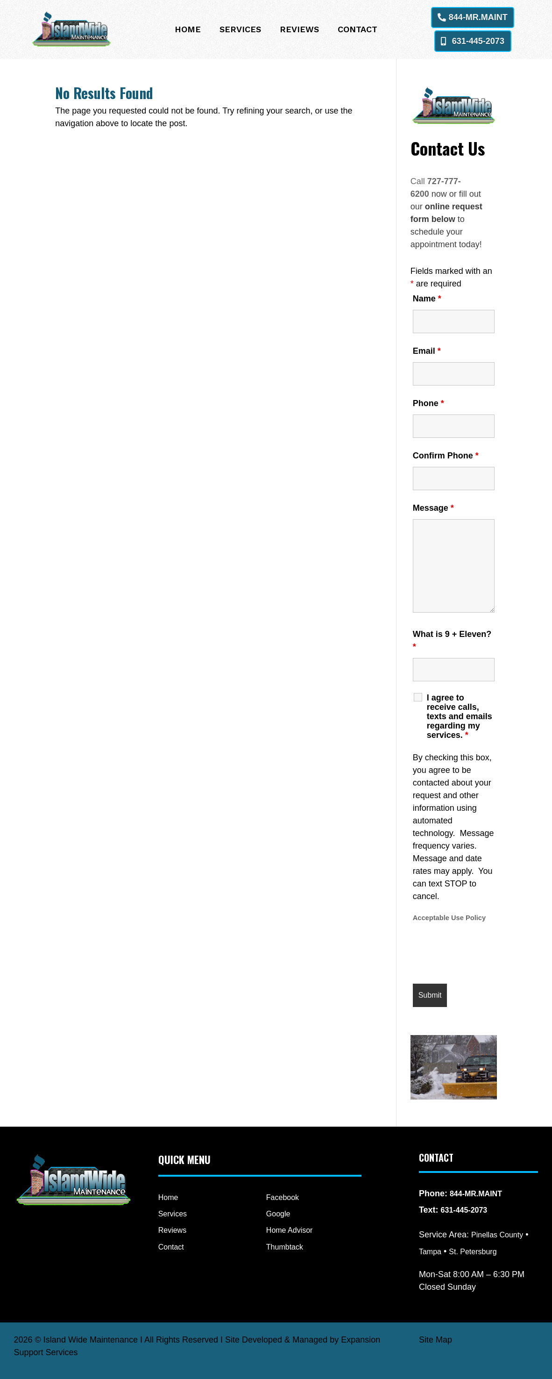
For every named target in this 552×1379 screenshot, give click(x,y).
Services (240, 30)
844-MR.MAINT (478, 17)
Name (427, 298)
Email (427, 351)
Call (418, 181)
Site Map (435, 1339)
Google (278, 1214)
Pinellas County (497, 1235)
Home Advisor (289, 1230)
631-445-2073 (478, 41)
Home (188, 30)
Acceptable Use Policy (449, 918)
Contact (357, 30)
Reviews (299, 30)
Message (433, 508)
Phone (428, 403)
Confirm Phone (446, 455)
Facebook (282, 1197)
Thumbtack (284, 1247)
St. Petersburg (472, 1252)
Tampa (430, 1252)
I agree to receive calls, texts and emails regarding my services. (459, 716)
